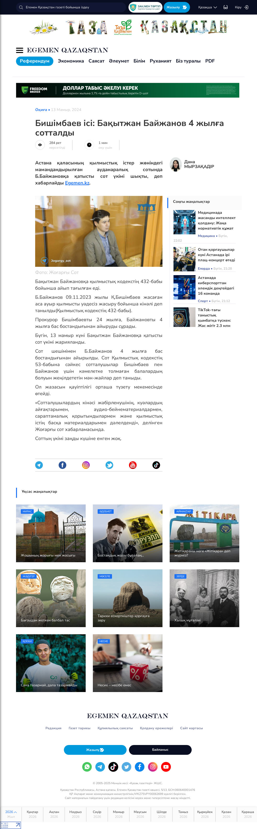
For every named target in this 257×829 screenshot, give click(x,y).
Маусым (140, 814)
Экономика (71, 61)
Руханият (160, 61)
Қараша (248, 814)
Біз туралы (188, 61)
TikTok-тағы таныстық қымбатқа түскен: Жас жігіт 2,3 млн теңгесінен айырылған (214, 323)
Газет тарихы (79, 728)
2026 (11, 814)
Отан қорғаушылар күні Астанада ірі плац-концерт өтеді (216, 255)
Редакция (53, 728)
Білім (139, 61)
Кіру (242, 7)
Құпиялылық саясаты (115, 728)
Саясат (96, 61)
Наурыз (75, 814)
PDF (210, 61)
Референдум (35, 61)
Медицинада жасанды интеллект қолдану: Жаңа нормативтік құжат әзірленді (217, 223)
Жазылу (177, 7)
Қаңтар (32, 814)
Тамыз (183, 814)
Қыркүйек (204, 814)
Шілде (161, 814)
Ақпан (54, 814)
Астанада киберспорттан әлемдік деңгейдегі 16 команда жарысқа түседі (216, 288)
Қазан (226, 814)
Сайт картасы (191, 728)
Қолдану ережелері (156, 728)
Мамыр (118, 814)
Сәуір (97, 814)
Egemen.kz (77, 183)
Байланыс (160, 749)
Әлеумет (119, 61)
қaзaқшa (208, 7)
